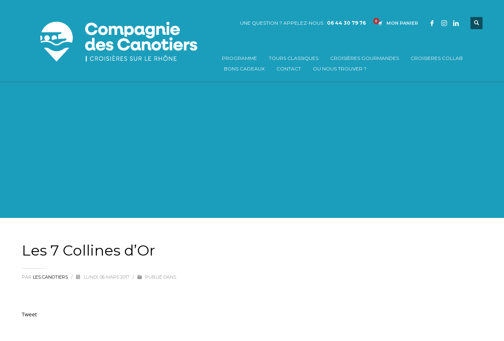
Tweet (29, 314)
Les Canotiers (51, 277)
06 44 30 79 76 (346, 23)
